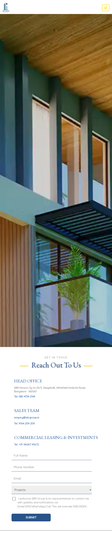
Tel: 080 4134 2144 (24, 396)
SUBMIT (31, 517)
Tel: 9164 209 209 (24, 423)
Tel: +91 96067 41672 (26, 444)
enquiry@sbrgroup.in (26, 417)
